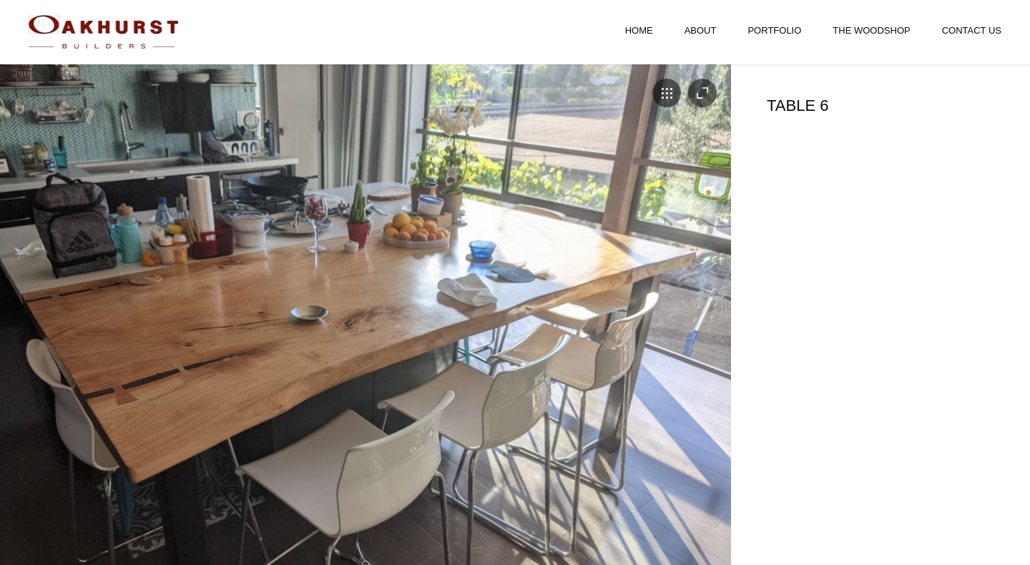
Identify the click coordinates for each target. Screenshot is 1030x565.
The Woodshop (871, 30)
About (701, 30)
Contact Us (971, 30)
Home (639, 30)
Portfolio (774, 30)
